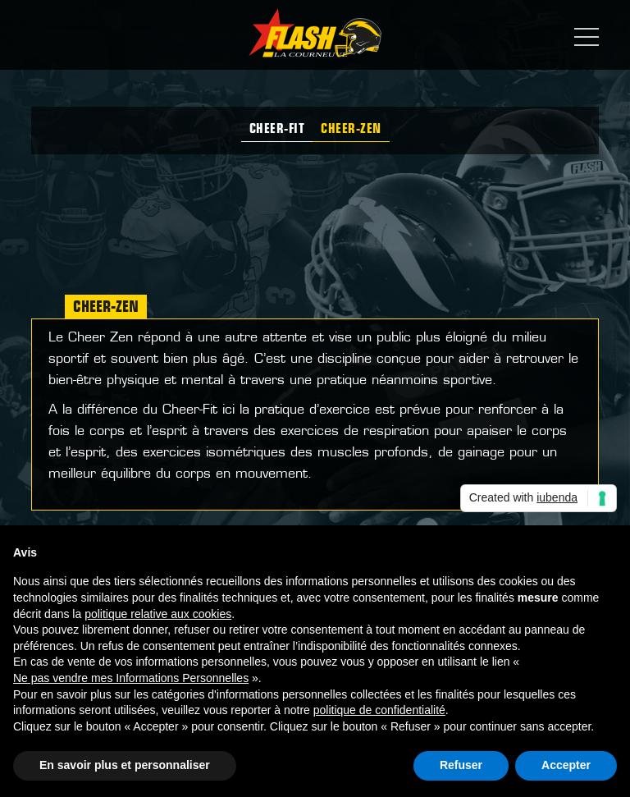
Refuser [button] (461, 765)
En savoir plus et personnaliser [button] (124, 765)
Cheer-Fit (277, 129)
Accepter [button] (566, 765)
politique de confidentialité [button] (379, 710)
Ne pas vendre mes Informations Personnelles (131, 678)
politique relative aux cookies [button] (157, 614)
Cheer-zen (351, 129)
